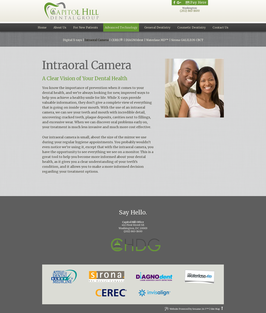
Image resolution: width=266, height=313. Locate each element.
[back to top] (222, 309)
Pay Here (196, 2)
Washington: (189, 8)
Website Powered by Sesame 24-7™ (187, 309)
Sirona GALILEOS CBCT (187, 40)
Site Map (215, 309)
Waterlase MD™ (157, 40)
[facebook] (174, 2)
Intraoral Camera (96, 40)
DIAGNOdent (134, 40)
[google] (179, 2)
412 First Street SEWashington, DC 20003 (133, 225)
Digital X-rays (72, 40)
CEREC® (117, 40)
